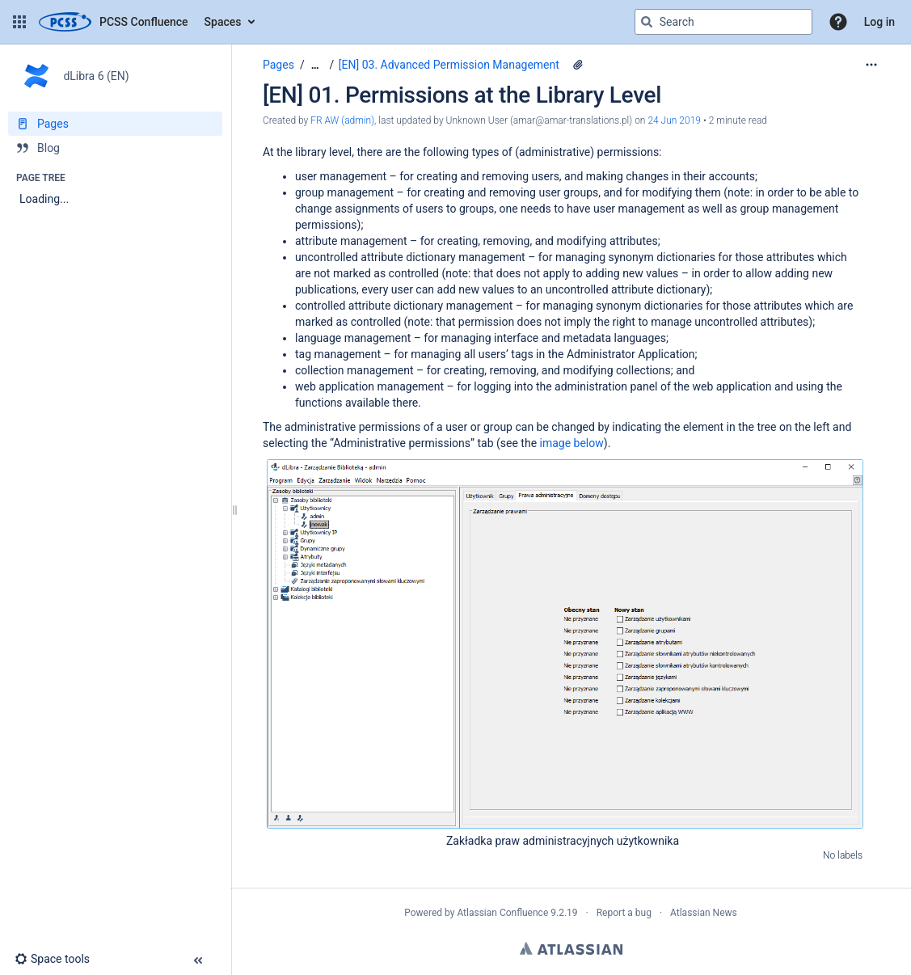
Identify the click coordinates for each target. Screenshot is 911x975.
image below (572, 443)
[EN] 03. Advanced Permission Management (449, 64)
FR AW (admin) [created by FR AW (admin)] (342, 120)
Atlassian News (703, 912)
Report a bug (624, 912)
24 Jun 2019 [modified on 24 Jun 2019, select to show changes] (674, 120)
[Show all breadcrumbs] (315, 65)
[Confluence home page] (113, 22)
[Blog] (115, 148)
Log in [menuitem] (879, 21)
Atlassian (571, 948)
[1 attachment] (577, 64)
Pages (278, 64)
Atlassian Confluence (502, 912)
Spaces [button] (223, 21)
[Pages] (115, 124)
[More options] (871, 65)
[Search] (646, 21)
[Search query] (723, 22)
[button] (19, 22)
